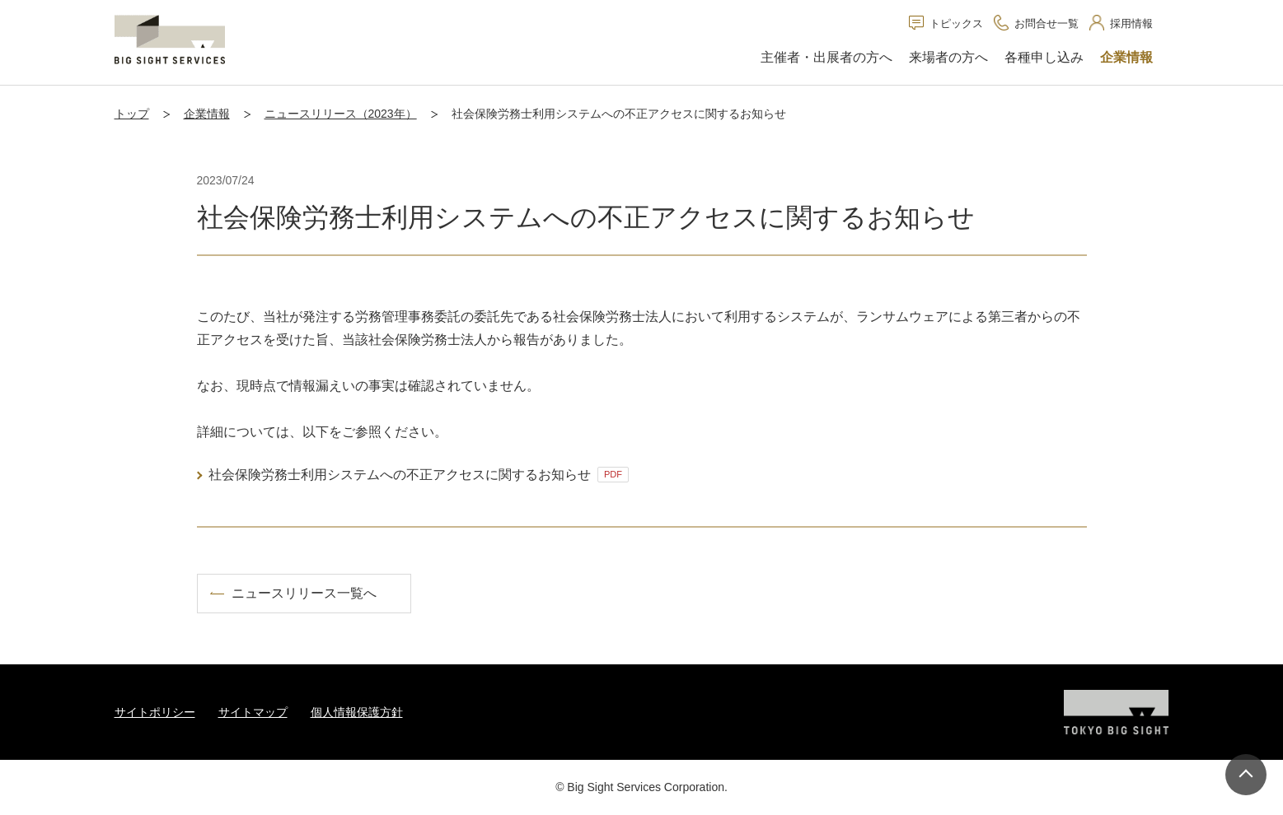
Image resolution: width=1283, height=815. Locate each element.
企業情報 (207, 113)
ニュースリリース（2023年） (341, 113)
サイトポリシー (155, 712)
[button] (826, 58)
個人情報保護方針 (357, 712)
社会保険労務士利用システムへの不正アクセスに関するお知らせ (418, 474)
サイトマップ (253, 712)
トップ (132, 113)
